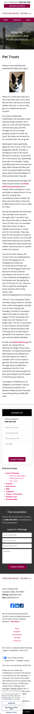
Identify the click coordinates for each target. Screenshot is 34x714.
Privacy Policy (17, 635)
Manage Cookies (23, 660)
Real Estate (10, 486)
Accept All (11, 703)
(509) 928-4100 (15, 594)
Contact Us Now (17, 459)
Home (6, 20)
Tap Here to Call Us (17, 6)
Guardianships (11, 499)
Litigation (10, 491)
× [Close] (20, 693)
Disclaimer (17, 632)
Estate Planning (12, 473)
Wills (8, 489)
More (28, 20)
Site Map (17, 638)
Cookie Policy (9, 660)
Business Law (11, 497)
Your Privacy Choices (13, 658)
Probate (9, 483)
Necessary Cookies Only (11, 708)
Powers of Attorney (14, 494)
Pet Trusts (14, 481)
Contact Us (17, 20)
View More (15, 622)
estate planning (20, 342)
